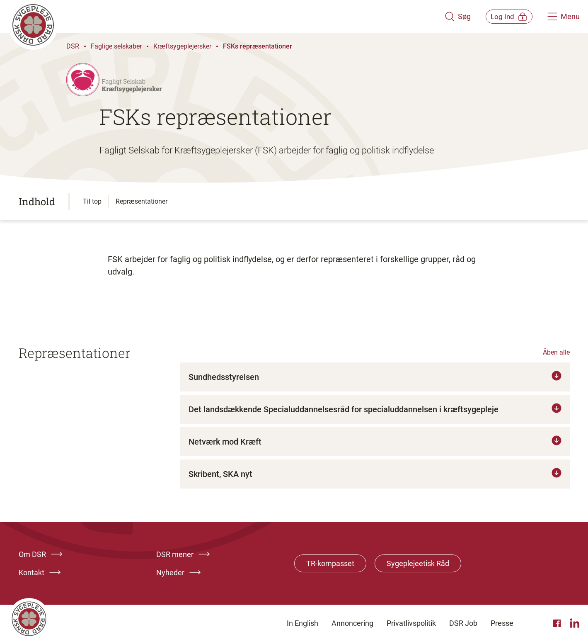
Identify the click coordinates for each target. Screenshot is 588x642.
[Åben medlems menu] (503, 16)
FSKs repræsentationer (257, 46)
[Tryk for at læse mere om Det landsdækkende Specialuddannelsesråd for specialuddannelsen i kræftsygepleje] (375, 409)
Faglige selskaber (116, 46)
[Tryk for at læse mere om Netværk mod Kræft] (375, 441)
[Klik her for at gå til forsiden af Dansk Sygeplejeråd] (220, 16)
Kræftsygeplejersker (182, 46)
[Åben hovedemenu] (563, 16)
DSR (72, 46)
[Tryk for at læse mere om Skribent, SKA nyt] (375, 474)
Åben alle (556, 352)
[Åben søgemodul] (446, 16)
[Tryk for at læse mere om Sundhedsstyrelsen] (375, 377)
